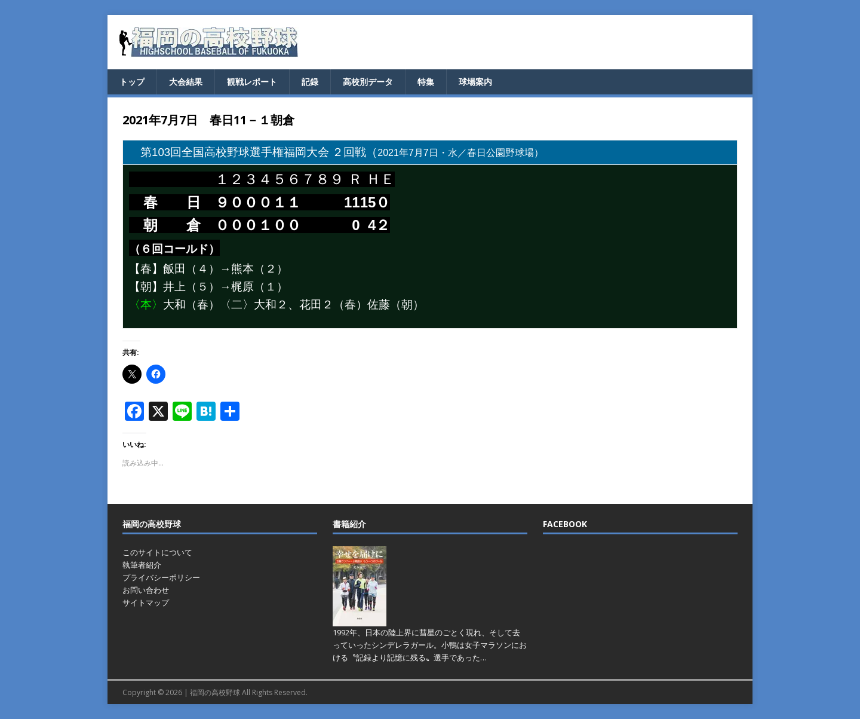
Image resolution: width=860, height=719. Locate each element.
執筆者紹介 (141, 564)
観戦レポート (252, 81)
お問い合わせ (145, 590)
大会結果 (185, 81)
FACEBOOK (565, 524)
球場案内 (475, 81)
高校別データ (368, 81)
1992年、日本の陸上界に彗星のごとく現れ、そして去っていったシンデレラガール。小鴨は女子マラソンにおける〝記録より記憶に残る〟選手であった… (430, 645)
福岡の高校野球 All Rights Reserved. (249, 692)
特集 (425, 81)
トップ (132, 81)
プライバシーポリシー (161, 577)
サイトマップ (145, 602)
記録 (310, 81)
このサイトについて (157, 552)
